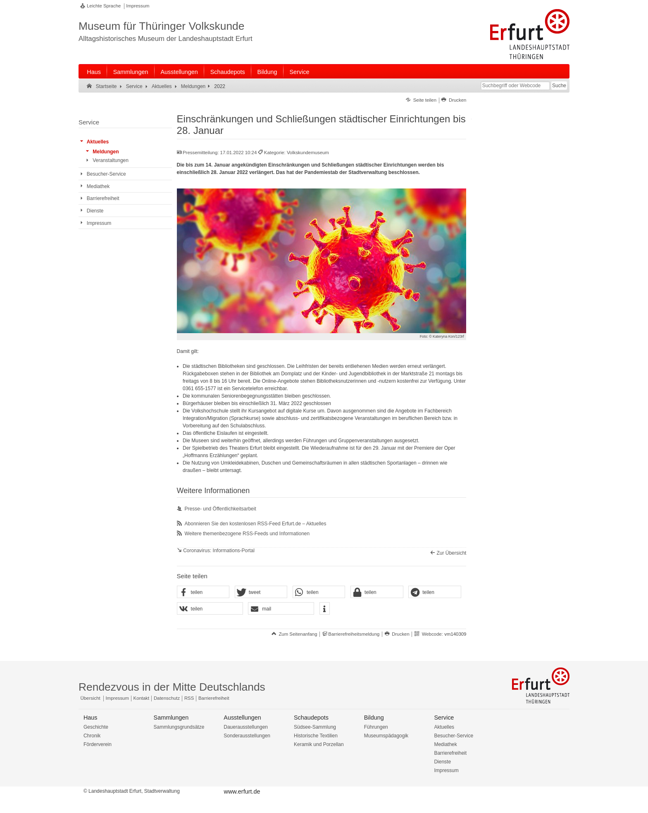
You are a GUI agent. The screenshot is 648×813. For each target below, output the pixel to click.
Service (299, 72)
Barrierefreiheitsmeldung (353, 634)
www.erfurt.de (242, 791)
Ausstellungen (179, 72)
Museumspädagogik (386, 736)
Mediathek (445, 744)
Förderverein (97, 744)
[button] (203, 592)
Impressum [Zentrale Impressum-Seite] (117, 698)
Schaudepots (227, 72)
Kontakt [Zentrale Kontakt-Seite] (141, 698)
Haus (94, 72)
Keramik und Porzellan (319, 744)
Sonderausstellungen (247, 736)
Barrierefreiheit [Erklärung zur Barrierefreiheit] (213, 698)
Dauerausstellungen (246, 727)
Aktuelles (444, 727)
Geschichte (95, 727)
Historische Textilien (316, 736)
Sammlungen (130, 72)
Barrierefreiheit (450, 753)
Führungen (376, 727)
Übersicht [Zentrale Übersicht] (90, 698)
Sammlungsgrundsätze (179, 727)
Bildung (267, 72)
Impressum (137, 5)
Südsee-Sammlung (315, 727)
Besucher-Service (453, 736)
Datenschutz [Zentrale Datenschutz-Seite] (167, 698)
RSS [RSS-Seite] (189, 698)
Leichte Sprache (104, 5)
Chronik (91, 736)
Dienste (442, 762)
